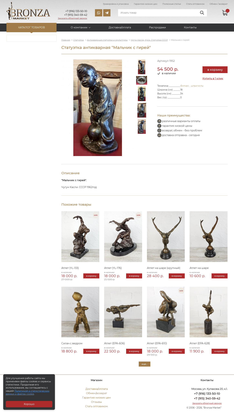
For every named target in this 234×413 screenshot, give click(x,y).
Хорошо (29, 404)
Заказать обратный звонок (72, 18)
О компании (79, 27)
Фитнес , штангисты (191, 85)
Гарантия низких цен (145, 4)
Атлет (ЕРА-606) (114, 343)
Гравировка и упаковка (116, 4)
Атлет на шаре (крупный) (163, 268)
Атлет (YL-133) (70, 268)
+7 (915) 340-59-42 (207, 398)
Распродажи (157, 27)
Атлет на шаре (199, 268)
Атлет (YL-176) (113, 268)
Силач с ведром (72, 343)
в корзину (215, 69)
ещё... (144, 364)
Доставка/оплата (120, 27)
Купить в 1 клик (213, 78)
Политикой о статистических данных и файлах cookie (27, 392)
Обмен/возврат (96, 393)
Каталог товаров (31, 27)
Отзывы (96, 402)
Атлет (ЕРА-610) (157, 343)
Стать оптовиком (195, 4)
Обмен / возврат (219, 4)
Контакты (190, 27)
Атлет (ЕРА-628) (200, 343)
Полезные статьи (171, 4)
